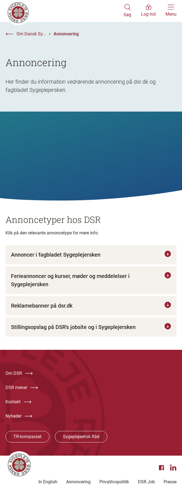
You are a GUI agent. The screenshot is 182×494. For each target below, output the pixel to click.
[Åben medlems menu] (148, 11)
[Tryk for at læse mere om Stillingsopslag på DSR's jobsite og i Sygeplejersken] (91, 327)
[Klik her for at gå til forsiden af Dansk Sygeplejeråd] (64, 11)
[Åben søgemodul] (127, 11)
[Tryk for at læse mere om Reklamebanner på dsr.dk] (91, 305)
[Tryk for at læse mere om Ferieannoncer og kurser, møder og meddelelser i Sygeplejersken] (91, 280)
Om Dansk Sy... (31, 33)
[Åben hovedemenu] (171, 11)
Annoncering (66, 33)
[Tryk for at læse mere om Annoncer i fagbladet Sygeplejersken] (91, 254)
